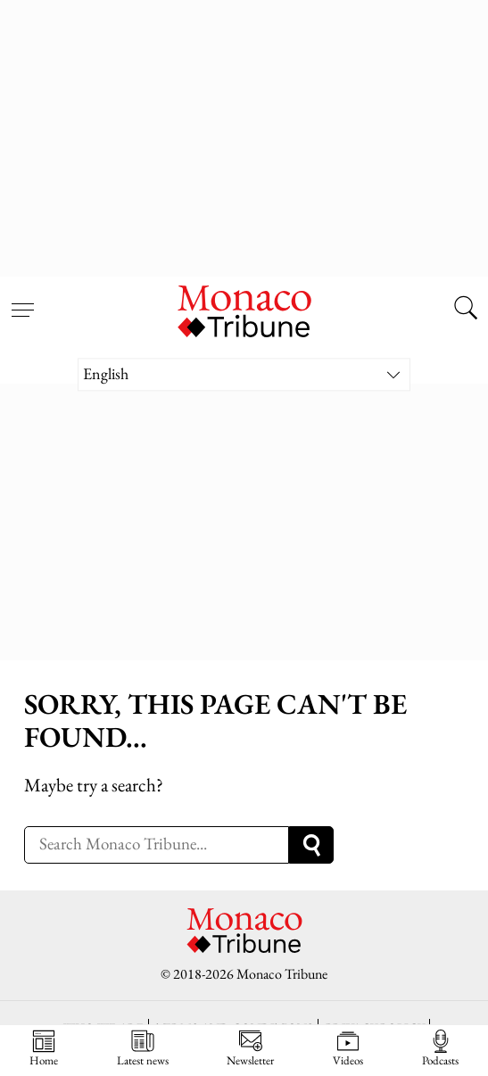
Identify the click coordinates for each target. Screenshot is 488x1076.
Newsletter (250, 1048)
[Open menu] (22, 299)
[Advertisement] (244, 134)
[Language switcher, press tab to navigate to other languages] (244, 374)
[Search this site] (465, 309)
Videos (348, 1048)
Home (43, 1048)
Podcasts (440, 1048)
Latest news (143, 1048)
